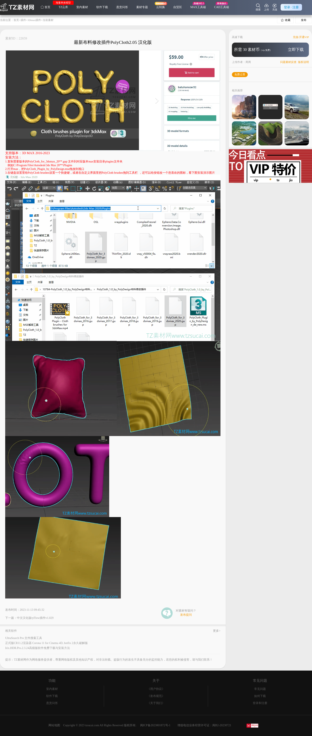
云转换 (160, 7)
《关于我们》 (156, 703)
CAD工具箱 (221, 7)
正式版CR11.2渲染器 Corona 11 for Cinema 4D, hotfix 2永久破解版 (46, 643)
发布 (303, 20)
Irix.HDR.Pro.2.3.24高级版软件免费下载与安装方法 (37, 648)
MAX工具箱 (198, 7)
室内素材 (82, 7)
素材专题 (142, 7)
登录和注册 (260, 703)
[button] (267, 179)
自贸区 (177, 7)
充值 (274, 7)
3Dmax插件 (34, 20)
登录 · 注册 (291, 7)
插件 (23, 20)
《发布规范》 (156, 696)
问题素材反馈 (288, 62)
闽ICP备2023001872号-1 (155, 725)
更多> (216, 630)
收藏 (285, 20)
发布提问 (186, 614)
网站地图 (54, 725)
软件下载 (102, 7)
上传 (266, 7)
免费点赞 (239, 74)
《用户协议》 (156, 689)
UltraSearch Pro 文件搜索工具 (23, 638)
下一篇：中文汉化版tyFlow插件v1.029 (29, 618)
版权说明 (303, 62)
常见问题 (260, 689)
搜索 (258, 7)
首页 (45, 7)
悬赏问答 (122, 7)
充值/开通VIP (301, 37)
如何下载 (260, 696)
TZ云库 (63, 7)
